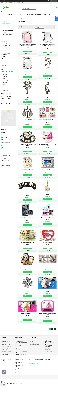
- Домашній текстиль (6, 45)
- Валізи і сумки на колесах (7, 28)
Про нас (44, 14)
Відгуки (3, 60)
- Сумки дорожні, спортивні (7, 30)
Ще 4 (3, 84)
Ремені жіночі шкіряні (6, 351)
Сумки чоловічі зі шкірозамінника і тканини (21, 342)
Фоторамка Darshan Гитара (47, 192)
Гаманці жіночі (5, 352)
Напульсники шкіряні (49, 351)
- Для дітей (4, 41)
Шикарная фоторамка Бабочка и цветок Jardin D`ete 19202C (27, 71)
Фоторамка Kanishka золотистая (27, 266)
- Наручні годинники (6, 47)
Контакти (27, 14)
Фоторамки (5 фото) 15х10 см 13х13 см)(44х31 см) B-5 (48, 120)
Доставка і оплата (5, 58)
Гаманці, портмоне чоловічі (21, 351)
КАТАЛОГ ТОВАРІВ (6, 23)
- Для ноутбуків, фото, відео (7, 34)
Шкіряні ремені (48, 340)
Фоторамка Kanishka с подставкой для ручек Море (27, 218)
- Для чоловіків (5, 38)
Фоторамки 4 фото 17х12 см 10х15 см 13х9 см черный (27, 145)
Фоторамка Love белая (47, 242)
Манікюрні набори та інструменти (49, 346)
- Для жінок (4, 36)
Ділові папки (18, 345)
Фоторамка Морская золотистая (27, 242)
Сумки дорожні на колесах (35, 343)
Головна (10, 14)
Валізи (31, 341)
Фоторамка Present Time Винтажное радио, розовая (48, 314)
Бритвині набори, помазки (21, 352)
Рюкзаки (32, 340)
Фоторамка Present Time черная (27, 289)
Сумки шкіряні (4, 340)
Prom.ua (34, 375)
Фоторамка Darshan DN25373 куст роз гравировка (27, 120)
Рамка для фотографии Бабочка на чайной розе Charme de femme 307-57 (27, 45)
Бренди (3, 56)
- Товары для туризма (6, 49)
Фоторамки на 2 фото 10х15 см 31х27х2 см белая (47, 145)
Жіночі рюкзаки (5, 354)
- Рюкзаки (4, 25)
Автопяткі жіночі (48, 349)
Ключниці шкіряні (48, 348)
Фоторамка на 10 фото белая (47, 266)
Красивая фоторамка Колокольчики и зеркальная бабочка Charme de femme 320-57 (47, 45)
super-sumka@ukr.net (6, 141)
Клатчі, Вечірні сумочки (6, 344)
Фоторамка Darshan (47, 70)
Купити (28, 51)
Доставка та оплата (36, 14)
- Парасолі (4, 32)
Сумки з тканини (5, 343)
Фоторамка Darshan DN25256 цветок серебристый (47, 95)
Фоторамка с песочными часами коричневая (27, 193)
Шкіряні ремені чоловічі (21, 354)
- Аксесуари (4, 43)
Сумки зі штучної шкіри (6, 341)
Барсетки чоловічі (20, 344)
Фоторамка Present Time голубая (47, 289)
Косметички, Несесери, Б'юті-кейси (6, 349)
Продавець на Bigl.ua (29, 376)
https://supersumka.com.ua (7, 139)
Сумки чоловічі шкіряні (20, 340)
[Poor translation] (4, 385)
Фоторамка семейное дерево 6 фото (27, 169)
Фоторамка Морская (47, 169)
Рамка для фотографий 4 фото (47, 217)
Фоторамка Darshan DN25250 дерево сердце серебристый (27, 95)
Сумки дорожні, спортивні (35, 344)
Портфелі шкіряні (19, 347)
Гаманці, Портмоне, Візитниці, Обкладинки (49, 342)
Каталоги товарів (18, 14)
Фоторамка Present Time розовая (27, 313)
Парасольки (47, 352)
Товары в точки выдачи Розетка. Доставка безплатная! (7, 53)
